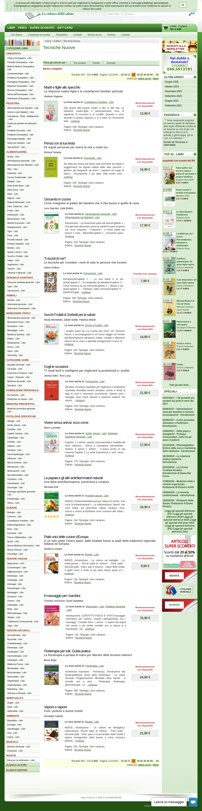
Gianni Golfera (51, 267)
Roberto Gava (183, 217)
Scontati (111, 63)
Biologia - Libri (14, 512)
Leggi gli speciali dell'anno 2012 (182, 530)
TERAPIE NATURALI (18, 630)
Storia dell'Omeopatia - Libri (20, 94)
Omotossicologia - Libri (18, 73)
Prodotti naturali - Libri (96, 495)
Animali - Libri (13, 300)
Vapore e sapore (55, 707)
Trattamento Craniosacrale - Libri (22, 621)
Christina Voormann (54, 601)
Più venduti (80, 63)
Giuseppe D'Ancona (186, 327)
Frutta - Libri (13, 210)
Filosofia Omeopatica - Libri (20, 62)
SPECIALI (170, 391)
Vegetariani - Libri (15, 264)
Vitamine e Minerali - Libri (19, 273)
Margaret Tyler (182, 195)
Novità (96, 63)
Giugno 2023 (172, 100)
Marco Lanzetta (52, 427)
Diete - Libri (12, 194)
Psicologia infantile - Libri (19, 139)
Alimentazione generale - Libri (101, 214)
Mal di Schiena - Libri (17, 462)
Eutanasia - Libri (15, 751)
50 (151, 74)
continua (75, 121)
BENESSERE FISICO (18, 313)
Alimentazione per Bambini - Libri (82, 217)
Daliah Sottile (71, 319)
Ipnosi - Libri (13, 541)
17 (128, 74)
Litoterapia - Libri (15, 660)
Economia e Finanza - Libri (20, 373)
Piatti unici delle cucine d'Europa (66, 537)
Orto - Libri (12, 733)
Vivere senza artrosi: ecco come (66, 423)
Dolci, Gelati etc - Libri (17, 206)
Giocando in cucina (57, 199)
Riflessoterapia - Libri (17, 613)
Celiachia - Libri (14, 173)
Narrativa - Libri (14, 385)
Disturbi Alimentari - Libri (18, 202)
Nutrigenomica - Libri (17, 227)
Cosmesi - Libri (14, 516)
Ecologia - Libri (14, 724)
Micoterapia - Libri (15, 668)
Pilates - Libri (13, 338)
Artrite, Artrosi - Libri (95, 433)
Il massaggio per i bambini (62, 596)
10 (122, 74)
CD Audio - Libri (14, 369)
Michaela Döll (51, 487)
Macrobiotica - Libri (16, 219)
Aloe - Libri (12, 169)
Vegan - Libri (13, 260)
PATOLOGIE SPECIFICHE (21, 416)
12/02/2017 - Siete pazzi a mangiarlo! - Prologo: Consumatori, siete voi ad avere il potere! (177, 435)
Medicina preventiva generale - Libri (21, 410)
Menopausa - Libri (15, 466)
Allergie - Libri (13, 421)
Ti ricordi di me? (55, 259)
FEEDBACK (172, 114)
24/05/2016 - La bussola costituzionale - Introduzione (179, 494)
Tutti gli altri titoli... (179, 385)
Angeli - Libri (13, 702)
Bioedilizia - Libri (15, 720)
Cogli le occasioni (56, 367)
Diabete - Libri (14, 181)
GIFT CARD (65, 27)
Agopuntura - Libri (15, 563)
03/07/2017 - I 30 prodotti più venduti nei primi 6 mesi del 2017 (178, 401)
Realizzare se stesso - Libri (20, 399)
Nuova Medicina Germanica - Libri (23, 545)
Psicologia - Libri (92, 158)
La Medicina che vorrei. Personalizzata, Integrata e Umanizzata (184, 239)
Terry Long (64, 375)
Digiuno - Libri (14, 198)
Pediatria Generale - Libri (19, 130)
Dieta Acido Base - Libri (18, 185)
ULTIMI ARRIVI (173, 77)
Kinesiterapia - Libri (16, 588)
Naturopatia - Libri (15, 676)
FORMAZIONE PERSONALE (22, 390)
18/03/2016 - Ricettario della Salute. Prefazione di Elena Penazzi (178, 503)
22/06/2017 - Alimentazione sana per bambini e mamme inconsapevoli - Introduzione (179, 412)
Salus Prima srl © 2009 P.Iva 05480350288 (101, 797)
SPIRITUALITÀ (14, 698)
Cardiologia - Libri (15, 437)
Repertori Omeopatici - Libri (20, 86)
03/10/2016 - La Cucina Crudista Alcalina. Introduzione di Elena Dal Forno (177, 472)
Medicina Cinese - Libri (18, 664)
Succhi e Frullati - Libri (96, 325)
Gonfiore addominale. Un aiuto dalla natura (185, 261)
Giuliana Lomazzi (53, 549)
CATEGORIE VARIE (17, 360)
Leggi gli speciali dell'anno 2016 (179, 515)
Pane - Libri (12, 235)
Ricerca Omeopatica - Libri (20, 90)
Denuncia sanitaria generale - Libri (23, 282)
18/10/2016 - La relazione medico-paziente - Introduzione (176, 459)
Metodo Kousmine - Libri (18, 223)
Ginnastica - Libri (15, 326)
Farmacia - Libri (14, 533)
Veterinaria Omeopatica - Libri (21, 98)
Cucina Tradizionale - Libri (19, 177)
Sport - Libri (12, 351)
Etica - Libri (12, 529)
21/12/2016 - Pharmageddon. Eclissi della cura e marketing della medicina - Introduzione (179, 448)
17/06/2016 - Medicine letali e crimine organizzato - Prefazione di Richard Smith (179, 484)
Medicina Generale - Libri (19, 381)
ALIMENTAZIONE (16, 152)
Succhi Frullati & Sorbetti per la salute (69, 315)
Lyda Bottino (66, 208)
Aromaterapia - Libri (16, 635)
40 (148, 74)
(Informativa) (96, 6)
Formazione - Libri (93, 273)
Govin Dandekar (74, 601)
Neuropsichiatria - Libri (18, 475)
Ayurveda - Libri (14, 639)
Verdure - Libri (14, 268)
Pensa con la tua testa (59, 143)
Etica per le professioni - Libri (21, 760)
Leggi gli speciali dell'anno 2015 (178, 518)
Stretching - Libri (15, 355)
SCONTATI (174, 605)
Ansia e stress (184, 343)
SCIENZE (11, 507)
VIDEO (22, 27)
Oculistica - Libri (14, 479)
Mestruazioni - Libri (16, 471)
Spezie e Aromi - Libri (17, 252)
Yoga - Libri (12, 625)
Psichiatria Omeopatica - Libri (21, 82)
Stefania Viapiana (53, 96)
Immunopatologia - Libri (18, 454)
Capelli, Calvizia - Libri (17, 433)
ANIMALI (11, 295)
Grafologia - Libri (15, 580)
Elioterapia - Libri (15, 576)
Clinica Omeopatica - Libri (19, 58)
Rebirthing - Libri (15, 689)
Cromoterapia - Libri (16, 567)
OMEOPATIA (13, 53)
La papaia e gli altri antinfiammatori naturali (73, 478)
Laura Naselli (183, 310)
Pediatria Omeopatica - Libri (20, 77)
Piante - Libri (13, 737)
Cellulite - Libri (14, 442)
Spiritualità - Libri (15, 711)
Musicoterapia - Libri (16, 672)
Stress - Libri (13, 503)
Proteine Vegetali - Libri (18, 244)
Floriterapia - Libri (94, 666)
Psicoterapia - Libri (16, 499)
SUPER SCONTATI (42, 27)
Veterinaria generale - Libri (19, 304)
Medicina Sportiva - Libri (18, 334)
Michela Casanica (185, 307)
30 (144, 74)
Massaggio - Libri (95, 606)
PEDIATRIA (12, 103)
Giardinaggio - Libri (16, 729)
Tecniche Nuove (81, 130)
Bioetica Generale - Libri (18, 746)
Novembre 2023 (173, 91)
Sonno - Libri (13, 347)
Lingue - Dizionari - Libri (18, 377)
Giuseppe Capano (53, 716)
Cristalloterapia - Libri (17, 643)
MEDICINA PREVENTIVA (20, 404)
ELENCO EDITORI (16, 770)
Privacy (147, 805)
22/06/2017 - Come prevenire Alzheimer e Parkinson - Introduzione (178, 423)
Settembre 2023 (173, 96)
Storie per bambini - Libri (19, 143)
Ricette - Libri (92, 554)
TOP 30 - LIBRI (173, 154)
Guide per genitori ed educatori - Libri (22, 124)
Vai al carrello (166, 28)
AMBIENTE (12, 716)
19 (138, 74)
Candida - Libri (14, 429)
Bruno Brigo (50, 660)
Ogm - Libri (12, 231)
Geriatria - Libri (14, 450)
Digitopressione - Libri (17, 571)
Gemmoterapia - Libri (17, 656)
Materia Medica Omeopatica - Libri (21, 68)
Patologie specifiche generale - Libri (21, 493)
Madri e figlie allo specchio (62, 87)
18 (133, 74)
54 (157, 74)
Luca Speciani (51, 208)
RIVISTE (11, 755)
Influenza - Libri (14, 458)
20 (141, 74)
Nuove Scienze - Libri (17, 550)
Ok (182, 5)
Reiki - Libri (12, 609)
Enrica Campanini (185, 267)
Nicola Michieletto (53, 319)
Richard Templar (52, 152)
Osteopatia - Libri (15, 605)
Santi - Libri (12, 707)
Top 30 (195, 154)
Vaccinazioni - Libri (16, 147)
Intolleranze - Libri (15, 214)
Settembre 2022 (173, 105)
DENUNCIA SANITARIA (19, 277)
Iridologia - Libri (14, 584)
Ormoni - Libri (13, 601)
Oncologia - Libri (15, 487)
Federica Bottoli (87, 319)
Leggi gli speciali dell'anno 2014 (180, 521)
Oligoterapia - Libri (16, 681)
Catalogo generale (179, 590)
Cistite (180, 364)
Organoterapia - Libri (17, 685)
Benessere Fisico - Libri (18, 322)
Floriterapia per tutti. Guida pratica (67, 651)
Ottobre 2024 (172, 86)
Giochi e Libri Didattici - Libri (20, 112)
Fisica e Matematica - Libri (19, 537)
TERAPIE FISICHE (16, 558)
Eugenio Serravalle (185, 179)
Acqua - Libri (13, 156)
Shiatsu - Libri (13, 617)
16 (125, 74)
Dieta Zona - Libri (15, 190)
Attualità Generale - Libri (18, 364)
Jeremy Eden (51, 375)
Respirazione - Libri (16, 343)
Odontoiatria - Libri (16, 483)
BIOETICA (12, 742)
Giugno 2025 (172, 81)
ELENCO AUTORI (16, 765)
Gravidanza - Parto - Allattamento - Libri (23, 117)
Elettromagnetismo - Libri (19, 525)
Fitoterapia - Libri (15, 647)
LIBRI (11, 27)
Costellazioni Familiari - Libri (99, 102)
